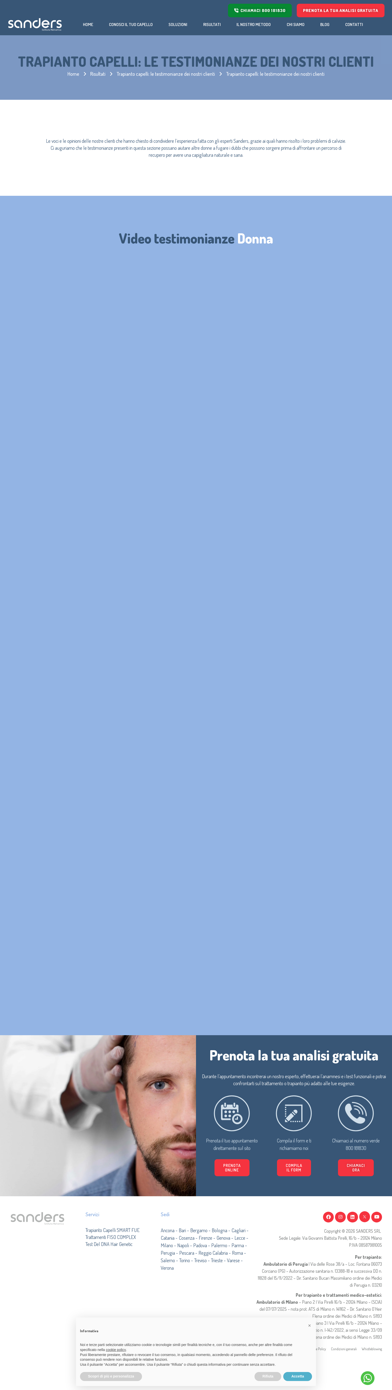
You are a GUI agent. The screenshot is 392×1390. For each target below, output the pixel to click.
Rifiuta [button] (268, 1376)
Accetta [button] (297, 1376)
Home (73, 74)
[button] (330, 1167)
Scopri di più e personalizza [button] (111, 1376)
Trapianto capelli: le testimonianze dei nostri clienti (165, 74)
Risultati (98, 74)
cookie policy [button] (116, 1350)
